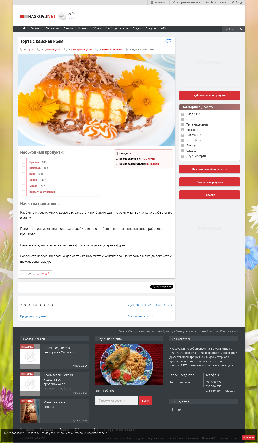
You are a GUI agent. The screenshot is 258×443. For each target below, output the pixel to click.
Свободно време (117, 28)
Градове (151, 28)
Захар (33, 180)
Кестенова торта (36, 304)
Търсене (209, 194)
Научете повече (97, 433)
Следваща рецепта (140, 316)
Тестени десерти (197, 124)
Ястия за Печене (112, 49)
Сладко (191, 151)
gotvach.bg (43, 274)
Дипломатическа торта (150, 304)
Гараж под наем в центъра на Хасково (58, 349)
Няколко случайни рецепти (209, 169)
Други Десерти (196, 156)
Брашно (34, 162)
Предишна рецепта (33, 316)
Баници (191, 145)
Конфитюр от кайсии (42, 192)
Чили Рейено (104, 391)
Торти (29, 49)
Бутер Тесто (194, 140)
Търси (145, 400)
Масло (33, 186)
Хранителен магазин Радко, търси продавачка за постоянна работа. (59, 381)
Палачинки (193, 135)
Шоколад (35, 168)
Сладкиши (193, 114)
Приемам (248, 437)
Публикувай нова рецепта (209, 95)
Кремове (192, 130)
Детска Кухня (52, 49)
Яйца (32, 174)
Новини (83, 28)
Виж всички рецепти (209, 182)
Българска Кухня (81, 49)
